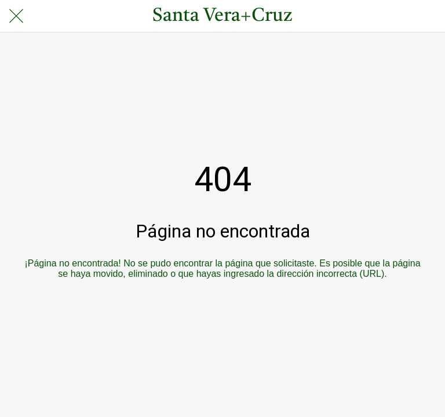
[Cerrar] (16, 16)
